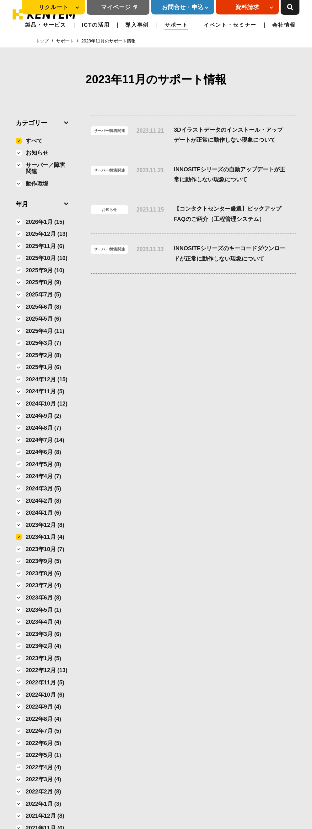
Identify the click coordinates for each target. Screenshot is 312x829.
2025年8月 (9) (43, 282)
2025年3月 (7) (43, 343)
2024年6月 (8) (43, 452)
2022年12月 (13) (46, 670)
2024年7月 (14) (45, 440)
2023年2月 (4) (43, 646)
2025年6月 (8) (43, 307)
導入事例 (137, 25)
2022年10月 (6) (45, 695)
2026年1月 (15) (45, 222)
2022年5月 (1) (43, 755)
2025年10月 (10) (46, 258)
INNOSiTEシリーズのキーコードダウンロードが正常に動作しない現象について (229, 253)
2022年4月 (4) (43, 767)
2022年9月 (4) (43, 707)
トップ (42, 40)
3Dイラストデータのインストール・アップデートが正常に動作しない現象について (228, 135)
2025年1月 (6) (43, 367)
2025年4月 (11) (45, 331)
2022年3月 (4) (43, 779)
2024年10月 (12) (46, 404)
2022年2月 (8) (43, 791)
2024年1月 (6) (43, 513)
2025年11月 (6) (45, 246)
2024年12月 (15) (46, 379)
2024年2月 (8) (43, 501)
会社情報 (284, 25)
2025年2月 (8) (43, 355)
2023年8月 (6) (43, 573)
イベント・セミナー (230, 25)
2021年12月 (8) (45, 816)
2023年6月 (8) (43, 597)
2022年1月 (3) (43, 804)
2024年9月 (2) (43, 416)
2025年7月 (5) (43, 294)
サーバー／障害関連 (45, 168)
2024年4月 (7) (43, 476)
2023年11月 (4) (45, 537)
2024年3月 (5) (43, 488)
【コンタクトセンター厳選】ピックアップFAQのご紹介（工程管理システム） (227, 214)
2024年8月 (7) (43, 428)
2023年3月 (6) (43, 634)
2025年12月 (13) (46, 234)
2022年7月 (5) (43, 731)
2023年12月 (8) (45, 525)
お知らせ (37, 153)
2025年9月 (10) (45, 270)
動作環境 (37, 183)
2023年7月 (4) (43, 585)
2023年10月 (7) (45, 549)
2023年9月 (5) (43, 561)
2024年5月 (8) (43, 464)
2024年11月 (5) (45, 391)
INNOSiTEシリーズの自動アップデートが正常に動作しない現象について (229, 174)
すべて (34, 141)
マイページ (116, 7)
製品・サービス (45, 25)
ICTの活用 (96, 25)
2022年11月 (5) (45, 682)
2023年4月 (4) (43, 622)
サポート (176, 25)
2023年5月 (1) (43, 610)
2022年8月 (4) (43, 719)
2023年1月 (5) (43, 658)
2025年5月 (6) (43, 319)
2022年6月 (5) (43, 743)
